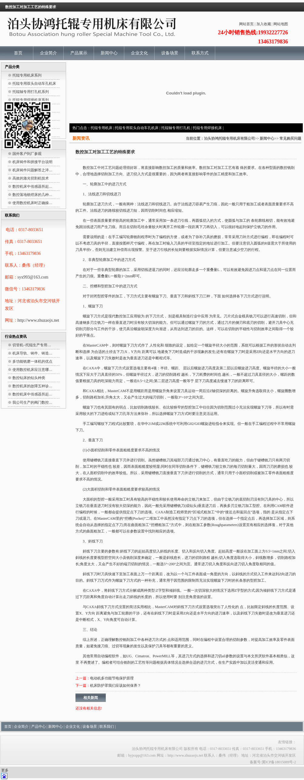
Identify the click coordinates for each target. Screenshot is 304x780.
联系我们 (106, 726)
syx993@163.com (33, 277)
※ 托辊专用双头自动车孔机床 (32, 83)
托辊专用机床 (101, 128)
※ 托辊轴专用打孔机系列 (28, 92)
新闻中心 (109, 53)
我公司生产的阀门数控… (32, 402)
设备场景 (169, 53)
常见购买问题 (290, 138)
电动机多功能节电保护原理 (112, 678)
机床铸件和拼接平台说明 (32, 162)
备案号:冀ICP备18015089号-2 (273, 762)
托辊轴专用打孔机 (175, 128)
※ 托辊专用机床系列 (25, 75)
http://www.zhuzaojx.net (38, 320)
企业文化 (139, 53)
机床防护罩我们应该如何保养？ (115, 685)
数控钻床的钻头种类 (28, 378)
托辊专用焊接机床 (207, 128)
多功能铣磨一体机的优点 (32, 361)
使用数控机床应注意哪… (32, 370)
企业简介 (48, 53)
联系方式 (200, 53)
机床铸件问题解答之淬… (32, 170)
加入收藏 (263, 24)
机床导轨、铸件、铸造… (32, 353)
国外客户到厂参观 (27, 154)
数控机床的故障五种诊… (32, 386)
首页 (18, 53)
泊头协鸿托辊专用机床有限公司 (229, 138)
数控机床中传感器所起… (32, 186)
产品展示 (78, 53)
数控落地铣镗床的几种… (32, 195)
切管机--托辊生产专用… (31, 345)
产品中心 (38, 726)
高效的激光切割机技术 (30, 178)
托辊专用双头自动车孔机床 (137, 128)
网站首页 (246, 24)
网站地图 (280, 24)
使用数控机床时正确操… (32, 203)
